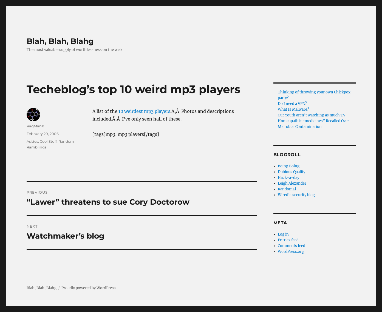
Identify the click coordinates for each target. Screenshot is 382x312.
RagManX (35, 126)
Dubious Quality (291, 172)
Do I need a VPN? (292, 103)
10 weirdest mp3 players (144, 111)
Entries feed (288, 240)
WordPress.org (291, 251)
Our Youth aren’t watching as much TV (312, 115)
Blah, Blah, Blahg (60, 41)
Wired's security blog (296, 195)
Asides (32, 141)
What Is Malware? (293, 109)
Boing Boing (288, 166)
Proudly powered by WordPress (88, 288)
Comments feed (291, 246)
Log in (283, 234)
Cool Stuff (48, 141)
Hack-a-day (288, 177)
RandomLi (287, 189)
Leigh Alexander (292, 183)
